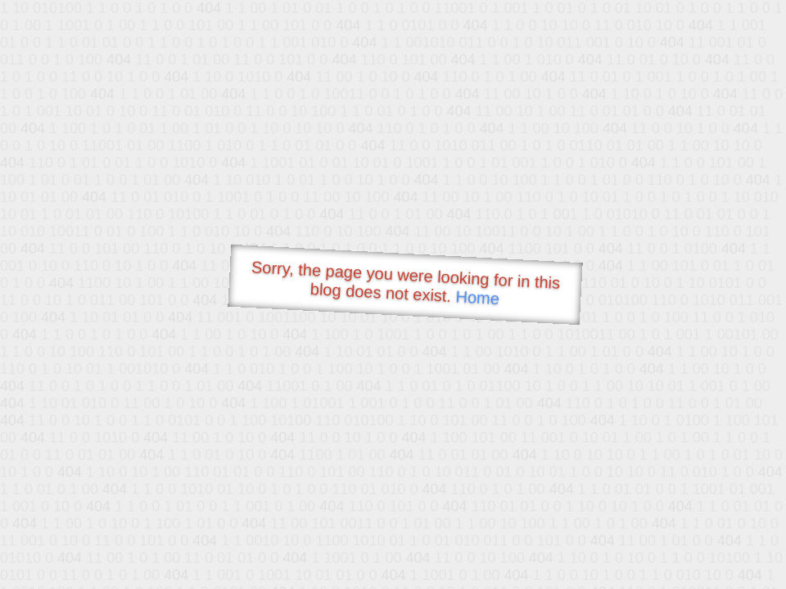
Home (477, 297)
